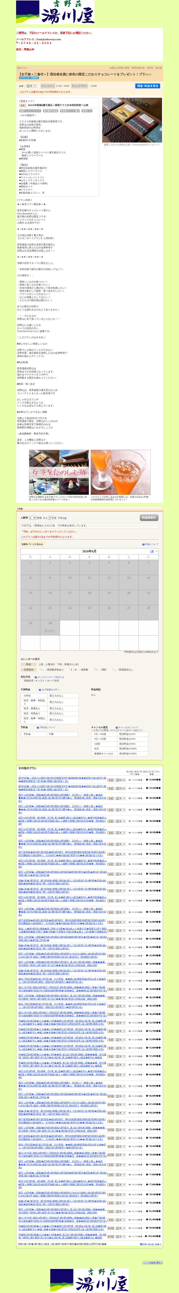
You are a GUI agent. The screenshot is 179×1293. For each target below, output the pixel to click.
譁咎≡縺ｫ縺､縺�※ (152, 1244)
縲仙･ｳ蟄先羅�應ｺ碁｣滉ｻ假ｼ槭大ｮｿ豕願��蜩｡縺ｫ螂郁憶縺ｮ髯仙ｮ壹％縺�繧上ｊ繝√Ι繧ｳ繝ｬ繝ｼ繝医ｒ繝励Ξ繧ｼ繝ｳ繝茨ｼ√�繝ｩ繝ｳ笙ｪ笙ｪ (62, 981)
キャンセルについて (128, 727)
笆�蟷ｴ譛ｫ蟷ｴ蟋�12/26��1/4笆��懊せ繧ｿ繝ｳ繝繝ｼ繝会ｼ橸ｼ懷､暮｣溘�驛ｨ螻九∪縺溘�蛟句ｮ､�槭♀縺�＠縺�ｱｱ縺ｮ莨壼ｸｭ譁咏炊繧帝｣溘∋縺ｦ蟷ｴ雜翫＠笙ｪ (62, 1023)
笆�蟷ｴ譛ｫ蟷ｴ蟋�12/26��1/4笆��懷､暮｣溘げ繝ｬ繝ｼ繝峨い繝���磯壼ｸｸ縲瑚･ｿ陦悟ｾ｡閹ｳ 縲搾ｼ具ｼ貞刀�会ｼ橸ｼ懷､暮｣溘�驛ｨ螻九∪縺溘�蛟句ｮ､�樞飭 (62, 1056)
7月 (152, 551)
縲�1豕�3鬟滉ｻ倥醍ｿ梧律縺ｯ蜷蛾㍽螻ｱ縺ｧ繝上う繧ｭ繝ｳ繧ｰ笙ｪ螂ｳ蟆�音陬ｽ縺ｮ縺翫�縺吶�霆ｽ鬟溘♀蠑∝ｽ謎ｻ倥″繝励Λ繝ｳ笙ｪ (62, 882)
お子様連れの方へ (50, 689)
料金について (152, 544)
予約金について (47, 727)
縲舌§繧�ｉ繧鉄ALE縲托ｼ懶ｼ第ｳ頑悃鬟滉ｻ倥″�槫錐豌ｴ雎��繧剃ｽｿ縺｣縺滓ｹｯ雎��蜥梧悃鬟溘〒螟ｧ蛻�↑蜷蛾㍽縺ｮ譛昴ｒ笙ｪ (62, 780)
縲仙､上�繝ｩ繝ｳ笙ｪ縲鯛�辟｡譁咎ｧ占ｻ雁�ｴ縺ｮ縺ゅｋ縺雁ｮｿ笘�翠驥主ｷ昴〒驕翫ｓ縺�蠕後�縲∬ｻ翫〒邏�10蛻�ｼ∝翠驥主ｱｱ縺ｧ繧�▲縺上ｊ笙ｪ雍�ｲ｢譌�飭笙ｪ (62, 930)
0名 (65, 518)
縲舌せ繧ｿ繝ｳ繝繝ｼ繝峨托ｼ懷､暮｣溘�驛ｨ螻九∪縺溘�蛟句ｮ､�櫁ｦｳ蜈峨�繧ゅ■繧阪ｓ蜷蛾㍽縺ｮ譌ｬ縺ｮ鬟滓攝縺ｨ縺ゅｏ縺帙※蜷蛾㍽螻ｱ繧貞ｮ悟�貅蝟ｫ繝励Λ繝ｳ (62, 820)
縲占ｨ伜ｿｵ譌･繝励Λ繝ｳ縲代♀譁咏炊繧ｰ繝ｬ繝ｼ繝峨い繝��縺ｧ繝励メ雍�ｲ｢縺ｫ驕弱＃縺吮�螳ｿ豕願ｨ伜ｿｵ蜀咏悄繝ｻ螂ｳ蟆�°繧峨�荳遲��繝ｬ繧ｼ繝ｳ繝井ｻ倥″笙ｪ (62, 989)
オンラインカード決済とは (51, 677)
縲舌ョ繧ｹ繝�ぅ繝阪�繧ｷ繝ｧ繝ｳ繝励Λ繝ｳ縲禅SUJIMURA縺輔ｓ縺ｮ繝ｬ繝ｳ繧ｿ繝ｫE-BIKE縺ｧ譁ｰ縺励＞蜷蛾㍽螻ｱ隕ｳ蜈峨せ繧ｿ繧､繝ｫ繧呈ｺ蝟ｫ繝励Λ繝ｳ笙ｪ (62, 955)
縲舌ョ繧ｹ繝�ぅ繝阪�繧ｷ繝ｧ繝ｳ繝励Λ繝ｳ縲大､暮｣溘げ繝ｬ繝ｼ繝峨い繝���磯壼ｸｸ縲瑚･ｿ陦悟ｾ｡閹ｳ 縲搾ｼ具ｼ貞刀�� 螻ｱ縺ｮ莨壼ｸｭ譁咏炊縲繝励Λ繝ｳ (62, 964)
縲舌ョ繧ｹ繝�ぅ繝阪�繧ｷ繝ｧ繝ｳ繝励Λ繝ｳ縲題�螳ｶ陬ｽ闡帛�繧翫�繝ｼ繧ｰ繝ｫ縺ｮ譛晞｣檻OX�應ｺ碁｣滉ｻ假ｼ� (62, 874)
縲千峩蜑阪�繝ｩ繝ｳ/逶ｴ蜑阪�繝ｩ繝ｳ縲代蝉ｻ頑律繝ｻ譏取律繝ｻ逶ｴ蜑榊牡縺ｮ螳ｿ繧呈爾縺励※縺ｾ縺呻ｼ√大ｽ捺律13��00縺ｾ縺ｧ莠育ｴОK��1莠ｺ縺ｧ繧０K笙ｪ (62, 854)
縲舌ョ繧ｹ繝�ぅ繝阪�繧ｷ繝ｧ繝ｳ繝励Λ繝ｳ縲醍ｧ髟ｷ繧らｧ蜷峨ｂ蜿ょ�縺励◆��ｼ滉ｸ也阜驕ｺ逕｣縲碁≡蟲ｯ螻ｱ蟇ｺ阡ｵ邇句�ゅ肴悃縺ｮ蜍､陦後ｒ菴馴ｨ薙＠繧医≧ (62, 798)
